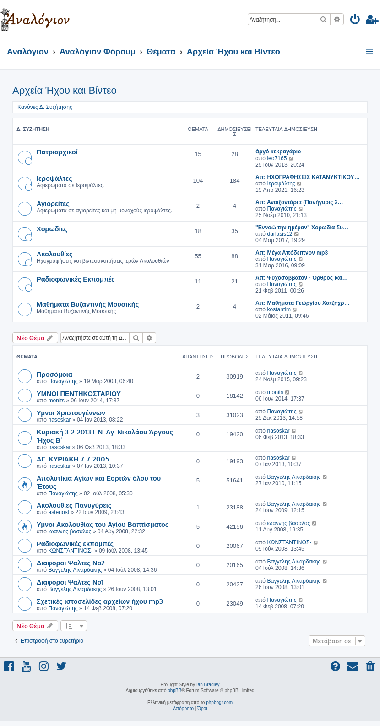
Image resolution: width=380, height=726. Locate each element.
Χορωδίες (52, 228)
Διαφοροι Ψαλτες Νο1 (70, 582)
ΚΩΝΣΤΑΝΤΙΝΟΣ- (70, 550)
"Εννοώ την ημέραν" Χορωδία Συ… (301, 227)
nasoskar (59, 420)
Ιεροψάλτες (54, 178)
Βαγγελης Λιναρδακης (293, 477)
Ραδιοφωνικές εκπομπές (75, 543)
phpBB (174, 690)
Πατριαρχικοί (57, 151)
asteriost (58, 512)
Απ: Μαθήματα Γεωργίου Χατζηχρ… (302, 303)
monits (56, 400)
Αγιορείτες (53, 203)
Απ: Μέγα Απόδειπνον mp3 (291, 252)
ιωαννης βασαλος (69, 531)
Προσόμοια (54, 374)
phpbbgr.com (219, 702)
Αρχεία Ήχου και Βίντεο (64, 90)
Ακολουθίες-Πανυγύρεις (74, 505)
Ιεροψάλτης (281, 183)
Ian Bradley (208, 684)
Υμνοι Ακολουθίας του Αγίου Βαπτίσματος (102, 524)
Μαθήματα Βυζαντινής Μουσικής (88, 304)
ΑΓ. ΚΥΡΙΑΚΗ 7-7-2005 (73, 459)
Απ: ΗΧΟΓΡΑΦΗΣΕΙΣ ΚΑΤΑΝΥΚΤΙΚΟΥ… (307, 177)
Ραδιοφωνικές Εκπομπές (76, 279)
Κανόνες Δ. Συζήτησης (44, 107)
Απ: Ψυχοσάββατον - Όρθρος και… (301, 278)
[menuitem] (355, 21)
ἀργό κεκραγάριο (278, 151)
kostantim (279, 309)
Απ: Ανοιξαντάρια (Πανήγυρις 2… (299, 202)
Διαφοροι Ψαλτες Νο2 (71, 562)
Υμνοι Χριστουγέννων (71, 412)
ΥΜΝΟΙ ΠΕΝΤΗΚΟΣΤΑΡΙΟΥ (79, 393)
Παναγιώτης (281, 209)
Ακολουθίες (55, 253)
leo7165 (277, 158)
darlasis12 (279, 234)
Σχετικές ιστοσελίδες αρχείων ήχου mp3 (100, 601)
